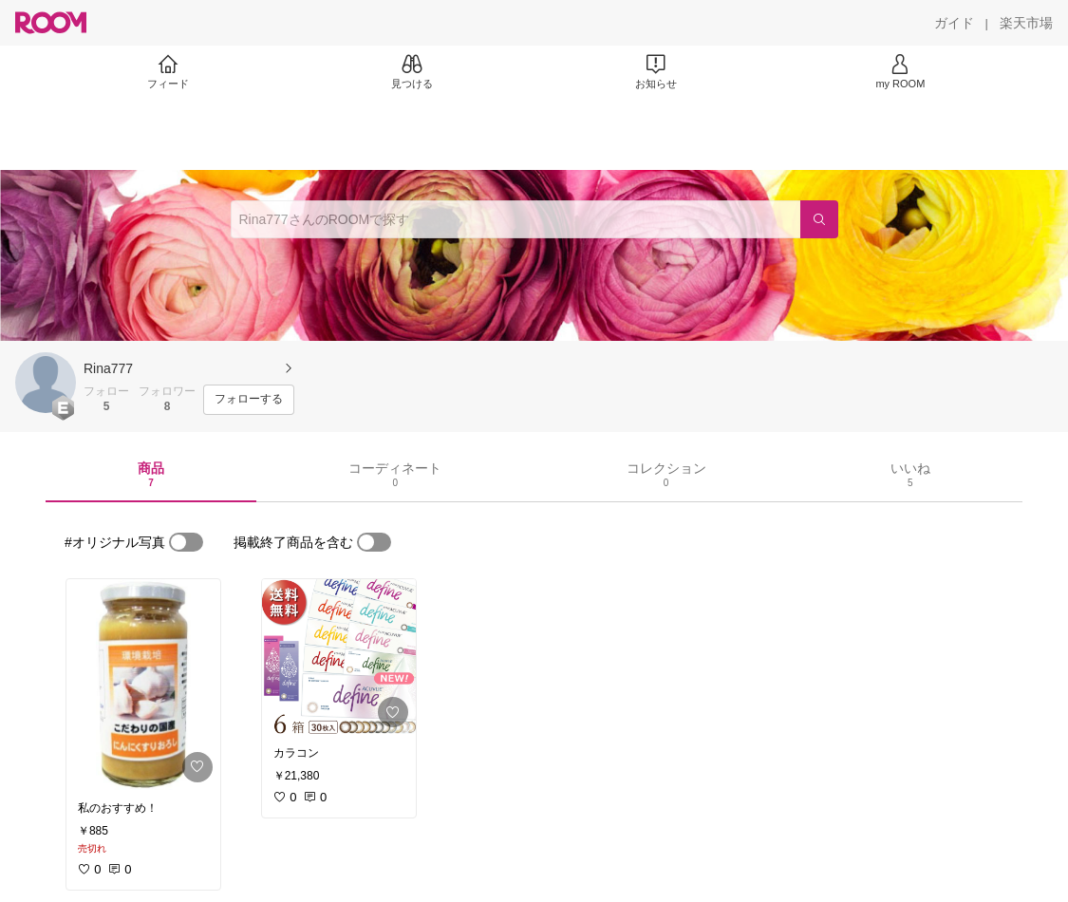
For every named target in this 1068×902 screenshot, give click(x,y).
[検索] (819, 219)
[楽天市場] (1026, 22)
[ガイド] (954, 22)
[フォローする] (248, 400)
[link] (143, 684)
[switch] (186, 542)
